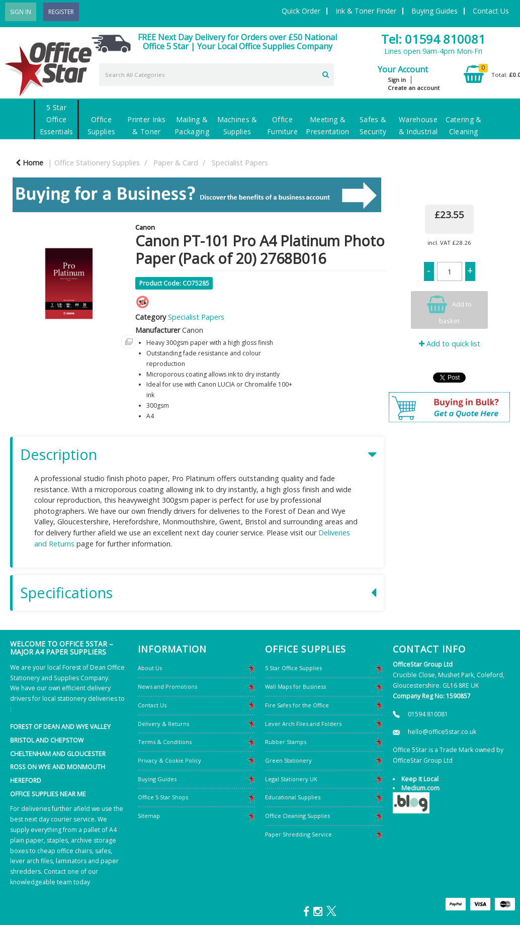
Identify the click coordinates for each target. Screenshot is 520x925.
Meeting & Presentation (327, 125)
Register (61, 12)
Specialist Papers (240, 162)
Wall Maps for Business (295, 686)
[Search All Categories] (216, 74)
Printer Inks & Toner (146, 125)
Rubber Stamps (285, 742)
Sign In (20, 12)
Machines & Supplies (237, 125)
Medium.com (420, 788)
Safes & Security (373, 125)
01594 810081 (428, 714)
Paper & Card (175, 162)
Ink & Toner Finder (365, 11)
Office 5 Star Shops (163, 797)
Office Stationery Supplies (97, 162)
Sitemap (149, 815)
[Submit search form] (325, 73)
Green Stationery (288, 760)
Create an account (414, 87)
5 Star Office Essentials (56, 119)
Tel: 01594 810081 (433, 39)
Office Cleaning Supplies (297, 815)
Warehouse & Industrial (418, 125)
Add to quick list (449, 343)
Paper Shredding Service (298, 834)
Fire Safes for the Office (297, 705)
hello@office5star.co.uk (442, 731)
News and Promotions (167, 686)
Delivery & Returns (163, 723)
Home (29, 162)
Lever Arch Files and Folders (303, 723)
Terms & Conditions (165, 742)
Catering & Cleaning (464, 125)
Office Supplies (101, 125)
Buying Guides (434, 11)
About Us (150, 668)
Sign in (397, 79)
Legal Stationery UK (291, 779)
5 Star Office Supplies (293, 668)
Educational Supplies (292, 797)
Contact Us (491, 11)
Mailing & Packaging (192, 125)
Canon (145, 227)
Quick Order (301, 11)
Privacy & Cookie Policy (169, 760)
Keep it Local (420, 779)
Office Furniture (282, 125)
